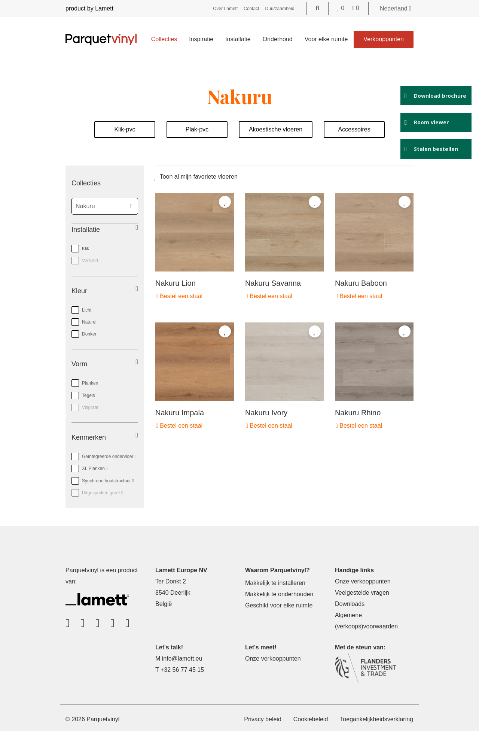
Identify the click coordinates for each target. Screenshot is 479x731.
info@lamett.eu (182, 658)
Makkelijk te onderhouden (279, 594)
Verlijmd (90, 260)
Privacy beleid (262, 719)
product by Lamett (89, 8)
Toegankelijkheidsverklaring (376, 719)
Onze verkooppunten (363, 581)
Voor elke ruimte (326, 39)
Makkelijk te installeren (275, 583)
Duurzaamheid (280, 8)
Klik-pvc (124, 129)
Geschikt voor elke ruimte (279, 605)
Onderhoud (278, 39)
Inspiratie (201, 39)
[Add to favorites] (225, 202)
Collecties (164, 39)
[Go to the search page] (317, 8)
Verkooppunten (383, 39)
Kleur (79, 291)
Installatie (238, 39)
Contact (251, 8)
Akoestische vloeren (275, 129)
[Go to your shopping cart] (355, 8)
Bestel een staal (179, 296)
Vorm (79, 364)
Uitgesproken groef (97, 491)
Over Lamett (225, 8)
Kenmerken (88, 437)
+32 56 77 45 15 (182, 670)
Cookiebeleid (310, 719)
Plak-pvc (197, 129)
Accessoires (354, 129)
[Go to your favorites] (342, 8)
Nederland (395, 8)
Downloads (349, 604)
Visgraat (90, 407)
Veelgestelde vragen (362, 592)
